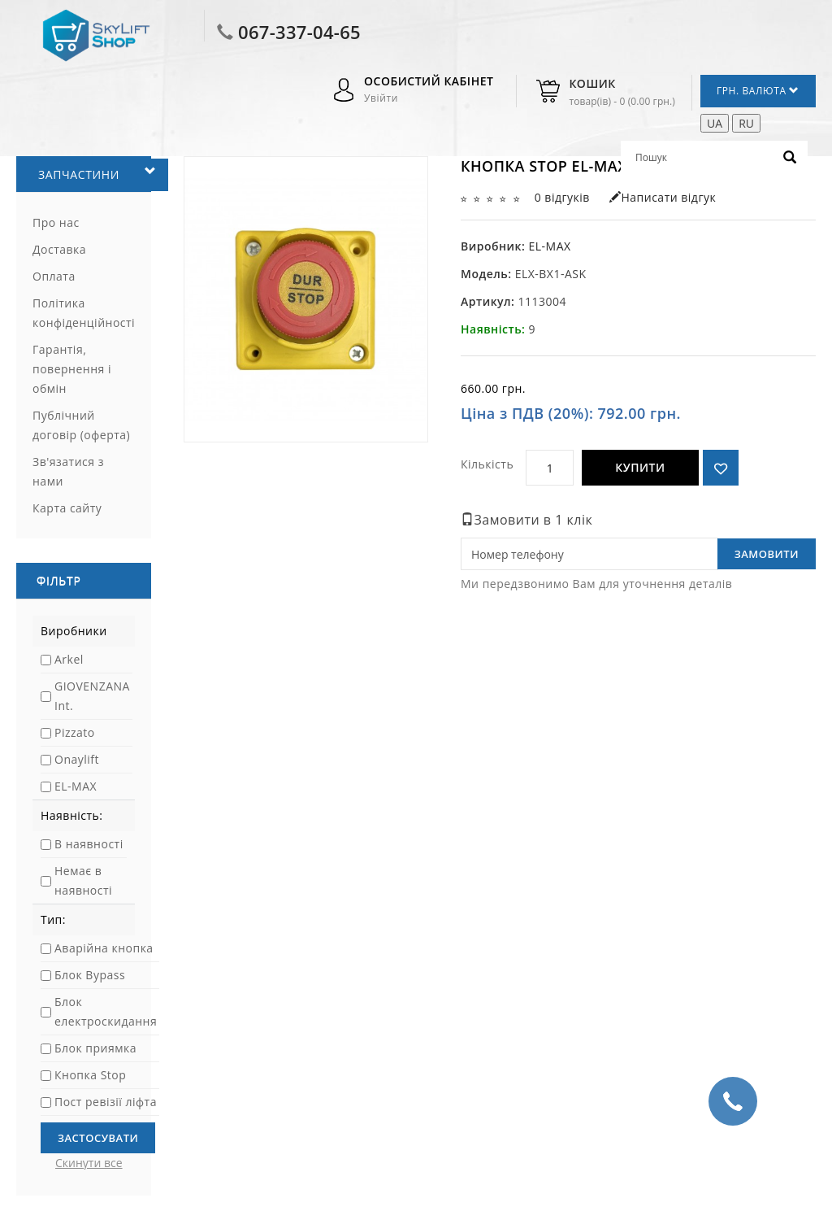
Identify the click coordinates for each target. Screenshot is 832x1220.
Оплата (54, 276)
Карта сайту (67, 508)
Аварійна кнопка (104, 948)
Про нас (56, 222)
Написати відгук (662, 197)
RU (746, 123)
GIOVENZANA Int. (92, 695)
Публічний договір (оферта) (81, 424)
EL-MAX (75, 786)
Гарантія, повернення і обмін (71, 369)
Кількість (487, 464)
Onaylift (76, 759)
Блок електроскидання (105, 1011)
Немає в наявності (83, 880)
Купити (640, 467)
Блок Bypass (89, 975)
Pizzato (74, 732)
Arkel (69, 659)
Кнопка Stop (90, 1075)
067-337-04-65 (299, 32)
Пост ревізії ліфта (105, 1101)
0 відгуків (562, 197)
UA (714, 123)
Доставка (59, 249)
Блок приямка (95, 1048)
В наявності (89, 844)
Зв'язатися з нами (68, 471)
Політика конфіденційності (83, 312)
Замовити (766, 554)
